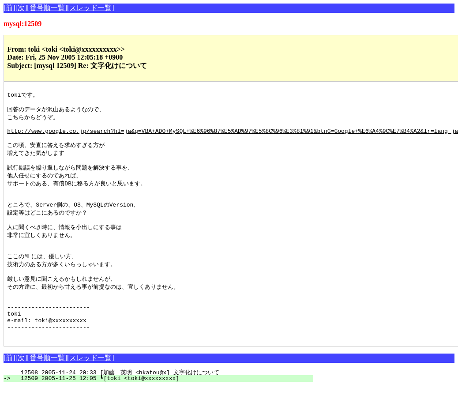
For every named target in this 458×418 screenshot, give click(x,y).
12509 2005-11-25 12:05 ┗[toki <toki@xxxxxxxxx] (163, 409)
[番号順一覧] (47, 7)
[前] (9, 7)
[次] (21, 7)
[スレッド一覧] (90, 7)
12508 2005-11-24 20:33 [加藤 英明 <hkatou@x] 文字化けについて (158, 403)
